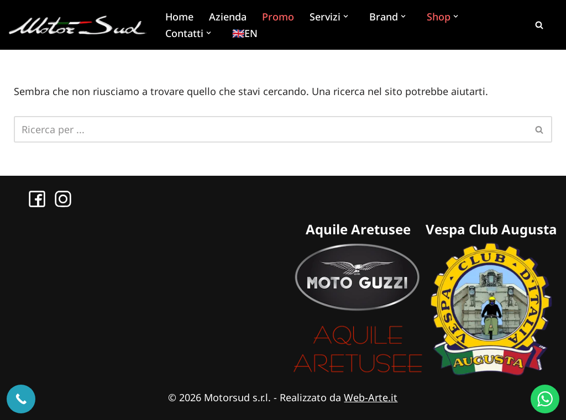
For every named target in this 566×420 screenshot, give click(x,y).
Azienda (228, 16)
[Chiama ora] (21, 399)
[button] (347, 16)
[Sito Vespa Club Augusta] (491, 372)
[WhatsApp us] (545, 399)
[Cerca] (539, 25)
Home (179, 16)
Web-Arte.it (370, 397)
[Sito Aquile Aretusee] (357, 372)
